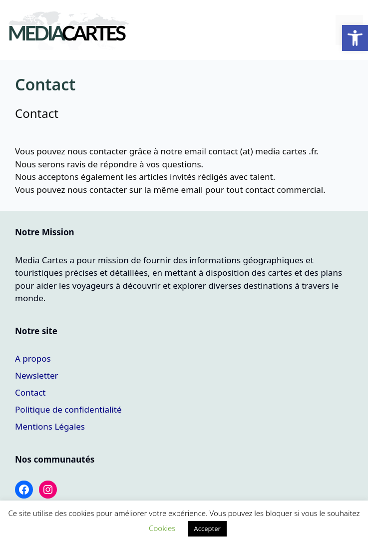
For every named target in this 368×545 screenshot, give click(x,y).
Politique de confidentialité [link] (68, 409)
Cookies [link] (162, 528)
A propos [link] (33, 358)
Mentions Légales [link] (50, 426)
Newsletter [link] (36, 375)
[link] (355, 38)
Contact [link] (30, 392)
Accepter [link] (207, 528)
